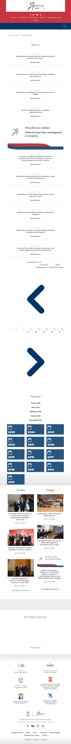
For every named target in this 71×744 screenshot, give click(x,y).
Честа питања (23, 17)
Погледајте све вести (20, 590)
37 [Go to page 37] (28, 332)
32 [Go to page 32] (31, 329)
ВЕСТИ (28, 732)
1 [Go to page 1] (9, 329)
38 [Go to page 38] (36, 332)
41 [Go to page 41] (60, 332)
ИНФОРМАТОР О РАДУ (31, 735)
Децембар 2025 (35, 420)
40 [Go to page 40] (52, 332)
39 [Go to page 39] (44, 332)
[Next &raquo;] (35, 362)
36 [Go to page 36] (62, 329)
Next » (58, 265)
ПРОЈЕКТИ (43, 732)
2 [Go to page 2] (16, 329)
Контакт (35, 20)
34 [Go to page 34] (47, 329)
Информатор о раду (54, 17)
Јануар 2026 (35, 416)
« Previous (43, 265)
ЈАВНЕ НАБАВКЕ (54, 732)
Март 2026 (35, 407)
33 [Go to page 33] (39, 329)
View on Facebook (35, 647)
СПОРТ (35, 732)
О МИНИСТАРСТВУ (17, 732)
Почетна (13, 17)
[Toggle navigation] (65, 26)
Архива (42, 17)
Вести (18, 35)
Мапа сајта (34, 17)
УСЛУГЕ (44, 735)
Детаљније (35, 62)
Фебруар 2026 (35, 412)
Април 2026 (35, 403)
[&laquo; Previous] (35, 299)
